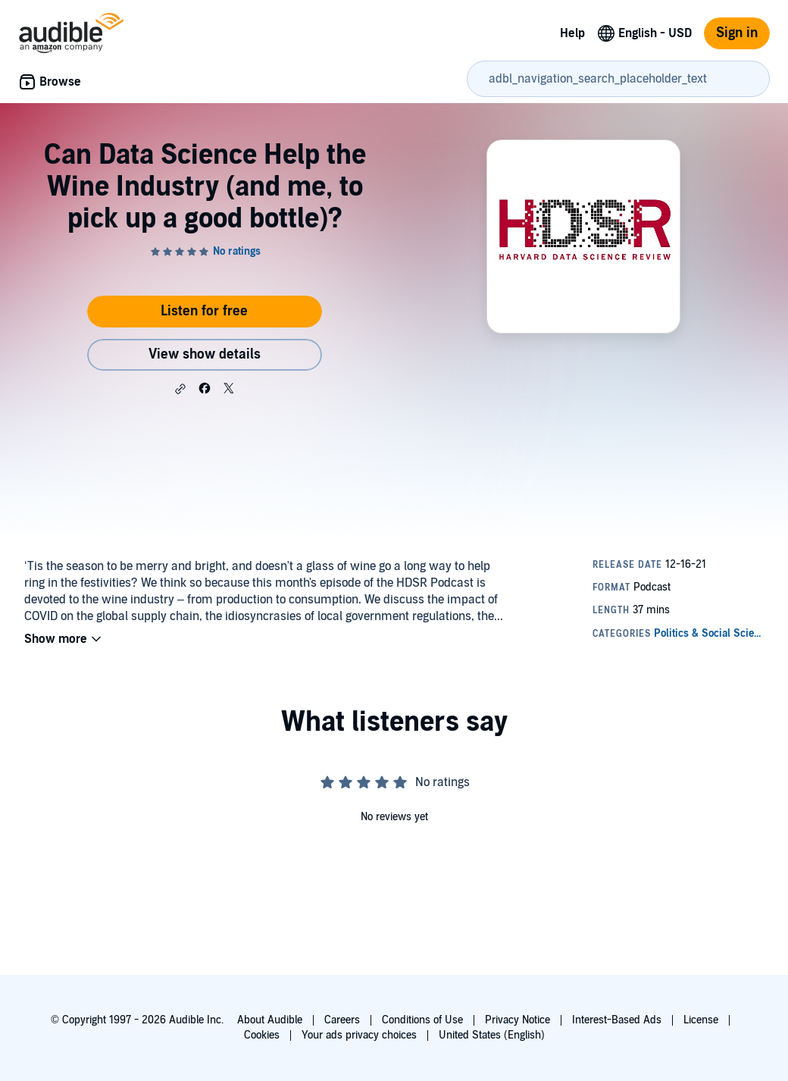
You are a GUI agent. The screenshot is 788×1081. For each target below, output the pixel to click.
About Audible (269, 1020)
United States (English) (492, 1035)
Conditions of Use (422, 1020)
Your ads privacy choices (359, 1035)
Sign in (737, 33)
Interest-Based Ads (616, 1020)
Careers (342, 1020)
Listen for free (204, 311)
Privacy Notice (517, 1020)
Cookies (262, 1035)
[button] (180, 389)
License (700, 1020)
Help (572, 33)
